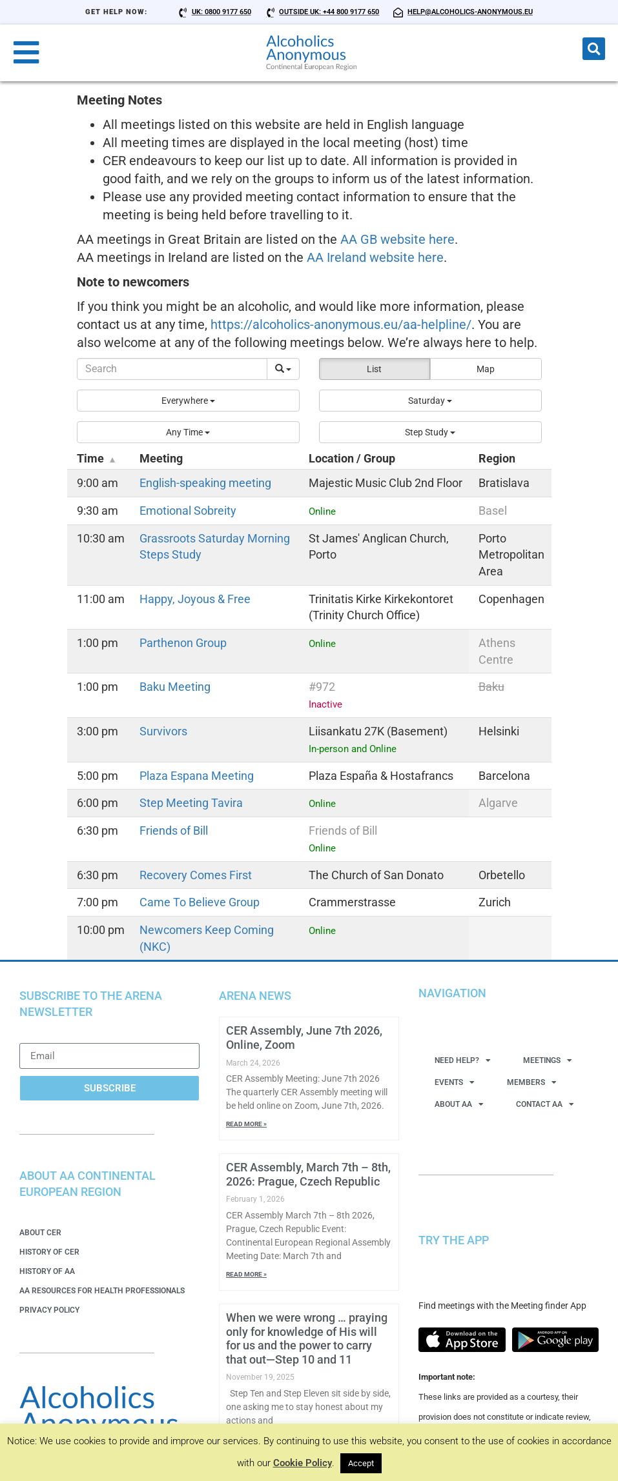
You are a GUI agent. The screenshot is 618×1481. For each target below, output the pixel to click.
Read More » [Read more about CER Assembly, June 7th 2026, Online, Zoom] (246, 1124)
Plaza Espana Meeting (196, 775)
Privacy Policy (49, 1310)
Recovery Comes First (195, 875)
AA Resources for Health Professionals (102, 1290)
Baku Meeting (175, 686)
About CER (40, 1232)
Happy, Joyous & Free (195, 599)
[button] (593, 48)
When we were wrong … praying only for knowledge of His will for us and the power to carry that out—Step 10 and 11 (306, 1338)
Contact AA (545, 1104)
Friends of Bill (173, 830)
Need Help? (463, 1060)
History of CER (49, 1252)
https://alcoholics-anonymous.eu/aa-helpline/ (341, 324)
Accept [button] (361, 1463)
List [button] (374, 369)
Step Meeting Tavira (191, 803)
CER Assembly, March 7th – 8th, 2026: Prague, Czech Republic (308, 1174)
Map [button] (486, 369)
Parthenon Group (183, 643)
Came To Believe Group (199, 902)
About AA (459, 1104)
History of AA (47, 1271)
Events (455, 1082)
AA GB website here (397, 239)
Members (532, 1082)
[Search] (172, 369)
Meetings (547, 1060)
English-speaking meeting (205, 483)
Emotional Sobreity (187, 510)
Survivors (163, 731)
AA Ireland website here (375, 257)
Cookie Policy (302, 1463)
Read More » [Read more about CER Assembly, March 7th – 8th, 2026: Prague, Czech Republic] (246, 1274)
